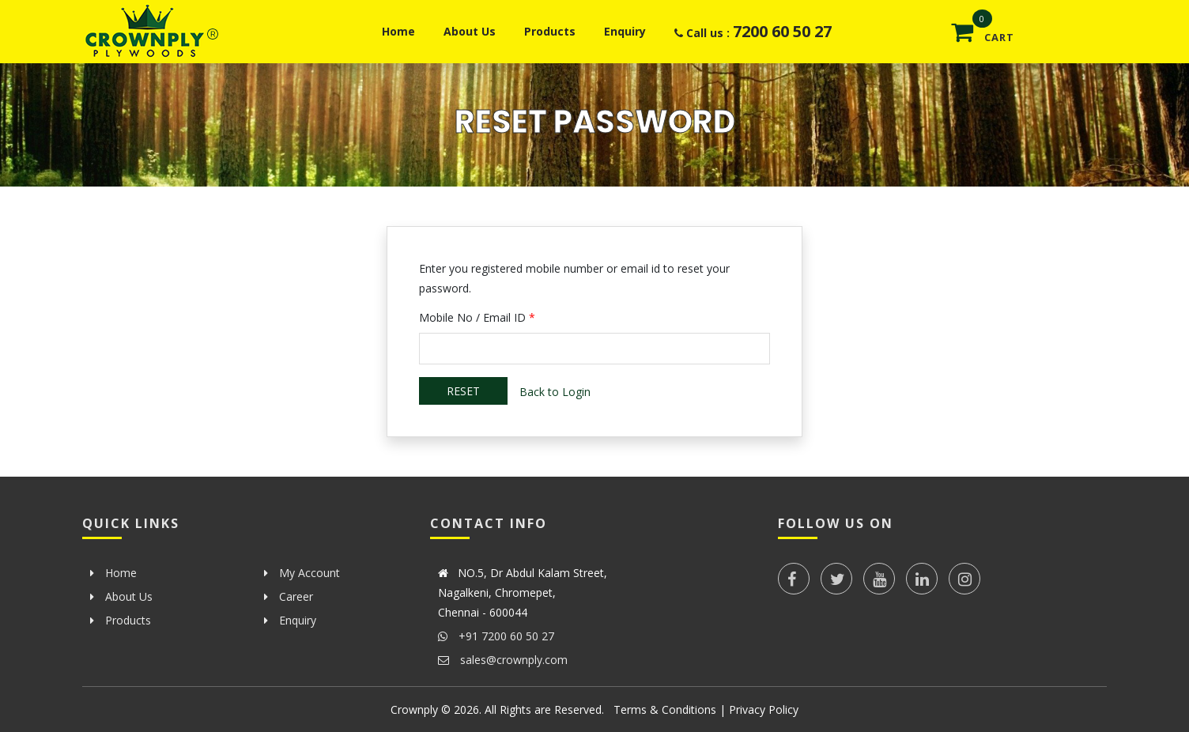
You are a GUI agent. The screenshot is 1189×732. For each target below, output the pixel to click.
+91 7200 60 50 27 (496, 635)
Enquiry (625, 31)
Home (398, 31)
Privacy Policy (763, 709)
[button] (1073, 24)
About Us (470, 31)
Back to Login (555, 391)
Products (550, 31)
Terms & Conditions (664, 709)
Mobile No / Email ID (477, 318)
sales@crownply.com (503, 659)
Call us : (753, 31)
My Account (302, 572)
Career (288, 596)
